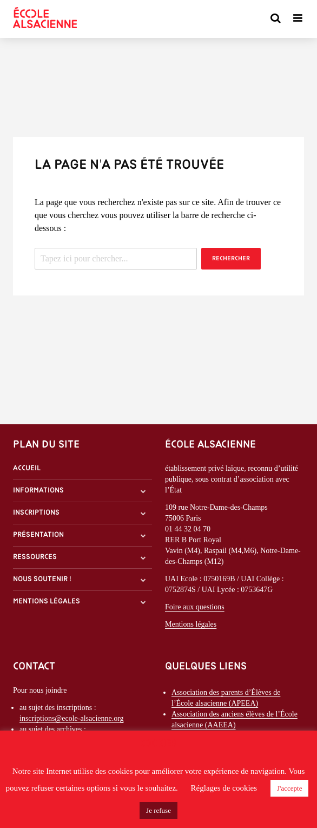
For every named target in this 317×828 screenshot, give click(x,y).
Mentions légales (46, 601)
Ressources (35, 557)
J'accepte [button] (289, 788)
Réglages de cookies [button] (224, 788)
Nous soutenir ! (42, 579)
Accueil (27, 468)
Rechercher (231, 258)
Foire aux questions (194, 607)
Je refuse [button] (158, 810)
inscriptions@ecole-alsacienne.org (71, 718)
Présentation (38, 534)
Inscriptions (36, 512)
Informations (38, 490)
